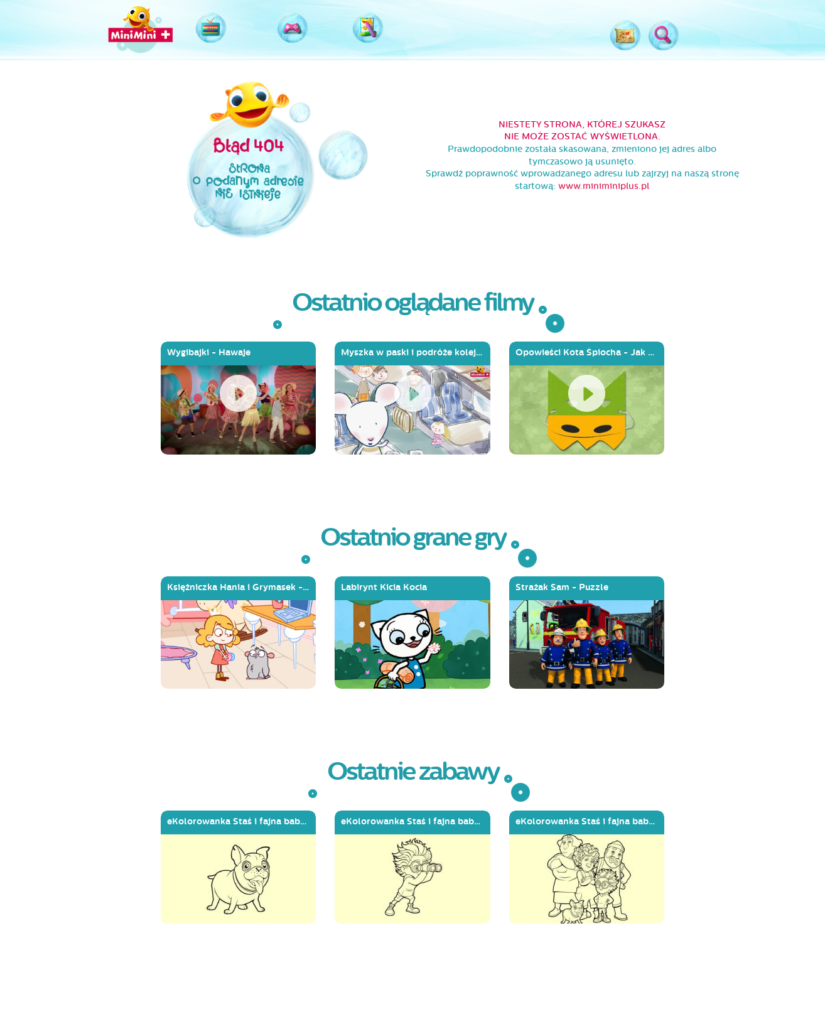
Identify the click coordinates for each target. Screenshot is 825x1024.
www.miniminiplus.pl (603, 186)
